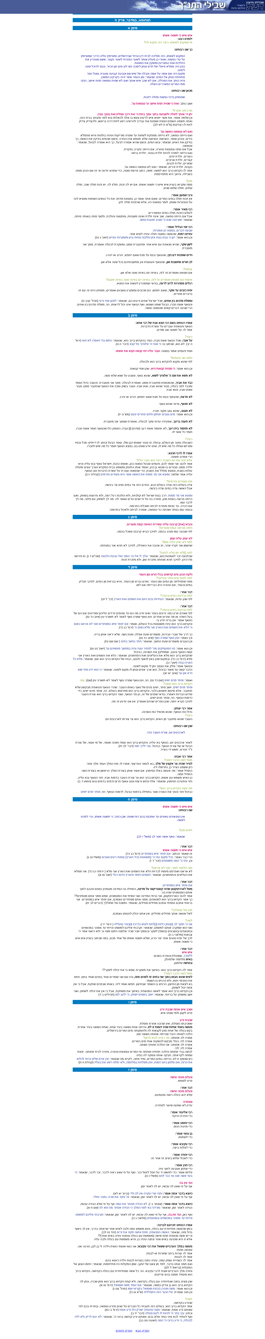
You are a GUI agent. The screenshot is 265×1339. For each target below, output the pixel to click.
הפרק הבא (142, 1330)
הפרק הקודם (124, 1330)
